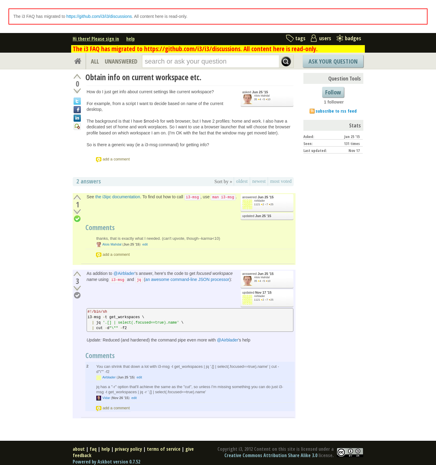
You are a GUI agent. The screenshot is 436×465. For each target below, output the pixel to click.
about (79, 449)
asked (255, 92)
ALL (95, 61)
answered (258, 197)
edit (145, 244)
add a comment (116, 159)
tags (300, 38)
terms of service (163, 449)
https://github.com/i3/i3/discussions (99, 16)
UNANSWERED (121, 61)
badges (353, 38)
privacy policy (128, 449)
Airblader (259, 200)
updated (256, 216)
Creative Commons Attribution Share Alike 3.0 (270, 455)
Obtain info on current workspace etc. (143, 77)
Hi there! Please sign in (96, 38)
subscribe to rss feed (336, 111)
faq (93, 449)
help (130, 38)
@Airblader (124, 273)
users (325, 38)
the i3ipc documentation (117, 196)
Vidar (106, 398)
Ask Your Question (333, 61)
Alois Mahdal (262, 95)
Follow (333, 92)
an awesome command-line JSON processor (187, 279)
